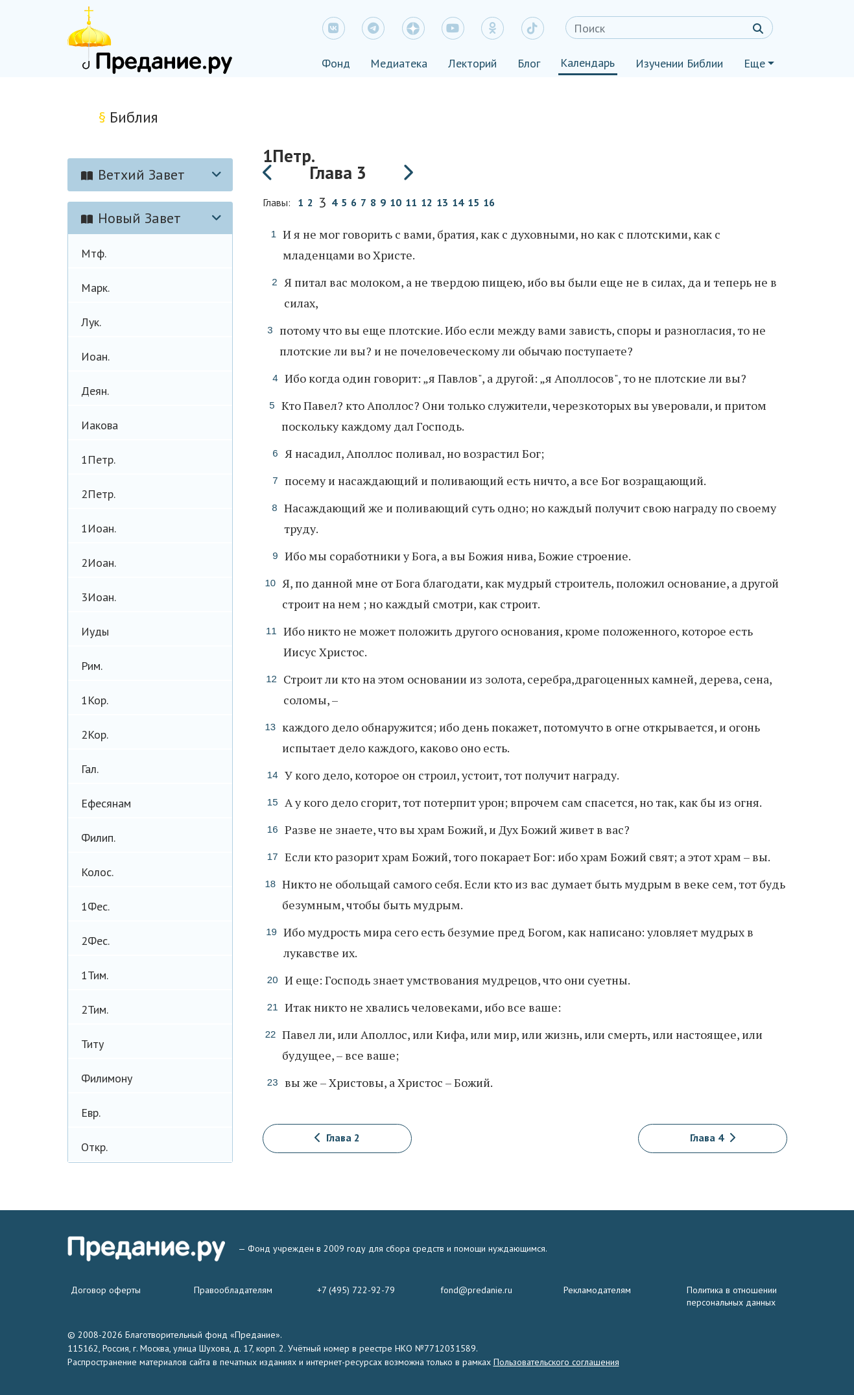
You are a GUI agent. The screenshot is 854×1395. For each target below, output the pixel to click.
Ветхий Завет (133, 174)
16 (489, 203)
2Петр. (98, 493)
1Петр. (98, 459)
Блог (528, 63)
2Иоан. (98, 562)
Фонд (336, 63)
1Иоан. (98, 528)
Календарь (587, 62)
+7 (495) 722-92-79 (356, 1290)
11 (411, 203)
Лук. (91, 322)
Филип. (98, 837)
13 (442, 203)
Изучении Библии (679, 63)
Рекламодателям (597, 1290)
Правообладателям (233, 1290)
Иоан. (95, 356)
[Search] (669, 27)
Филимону (106, 1078)
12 (427, 203)
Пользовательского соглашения (556, 1362)
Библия (128, 117)
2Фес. (95, 940)
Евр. (91, 1112)
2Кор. (94, 734)
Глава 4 (712, 1137)
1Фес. (95, 906)
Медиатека (398, 63)
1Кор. (94, 700)
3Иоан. (98, 597)
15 (473, 203)
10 (395, 203)
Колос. (97, 871)
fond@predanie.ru (476, 1290)
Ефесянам (106, 803)
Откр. (94, 1146)
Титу (92, 1043)
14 (458, 203)
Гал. (90, 768)
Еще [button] (754, 63)
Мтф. (93, 253)
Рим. (91, 665)
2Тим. (94, 1009)
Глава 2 (337, 1137)
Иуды (95, 631)
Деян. (95, 390)
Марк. (95, 287)
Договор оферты (106, 1290)
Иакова (99, 425)
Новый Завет (131, 218)
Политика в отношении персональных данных (732, 1296)
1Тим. (94, 975)
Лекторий (472, 63)
